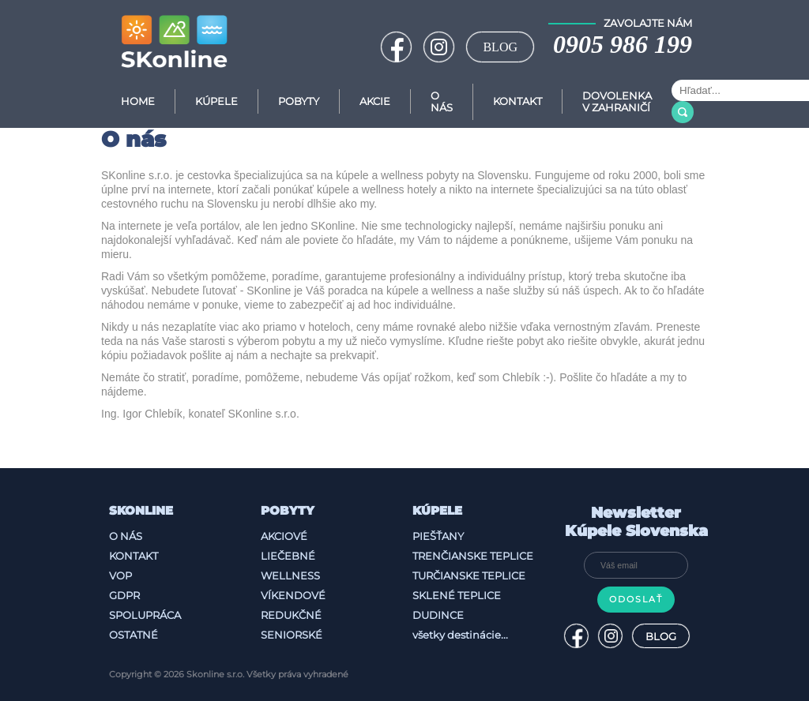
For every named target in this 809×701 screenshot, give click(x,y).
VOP (120, 571)
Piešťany (438, 532)
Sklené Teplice (456, 591)
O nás (125, 532)
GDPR (124, 591)
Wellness (290, 571)
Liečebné (288, 551)
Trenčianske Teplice (472, 551)
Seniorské (291, 630)
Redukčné (291, 611)
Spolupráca (145, 611)
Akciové (284, 532)
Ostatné (133, 630)
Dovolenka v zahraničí (617, 102)
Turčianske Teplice (468, 571)
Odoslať (636, 595)
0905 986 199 (622, 44)
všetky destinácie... (460, 630)
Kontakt (517, 101)
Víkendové (293, 591)
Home (138, 101)
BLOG (500, 47)
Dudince (438, 611)
